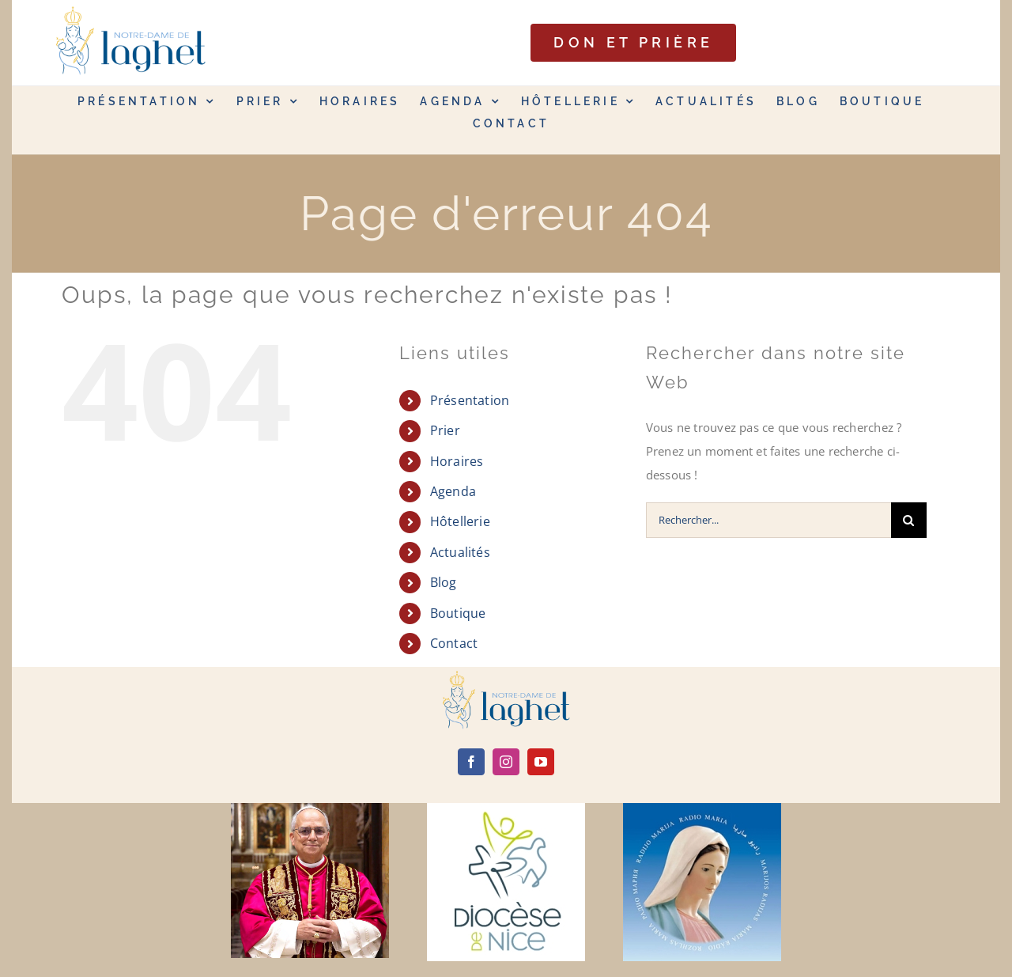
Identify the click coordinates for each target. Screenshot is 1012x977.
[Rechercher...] (768, 520)
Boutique (458, 613)
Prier (445, 430)
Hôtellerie (460, 521)
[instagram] (506, 761)
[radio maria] (702, 808)
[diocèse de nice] (506, 808)
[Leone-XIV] (310, 808)
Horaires (457, 461)
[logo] (506, 676)
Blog (443, 582)
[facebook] (471, 761)
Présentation (470, 400)
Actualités (460, 552)
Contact (454, 643)
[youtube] (540, 761)
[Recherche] (909, 520)
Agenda (453, 491)
